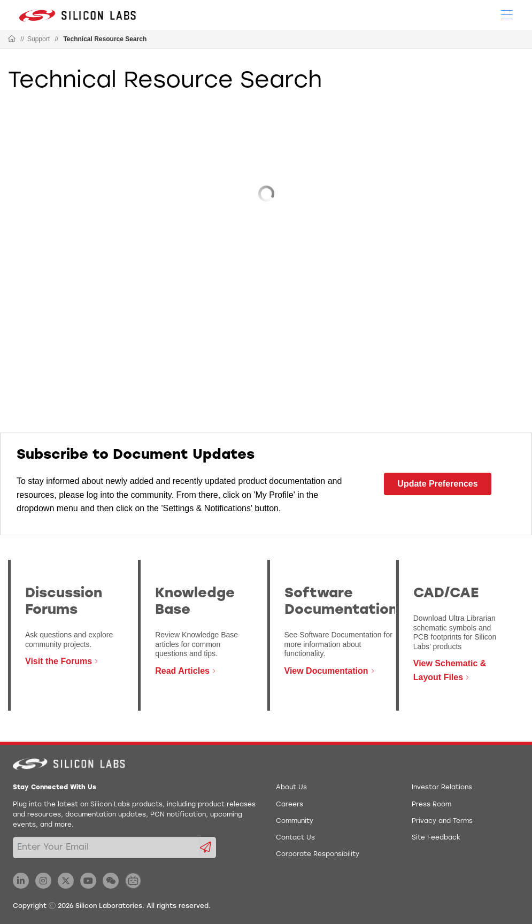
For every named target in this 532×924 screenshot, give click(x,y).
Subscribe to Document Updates (136, 455)
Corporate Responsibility (317, 854)
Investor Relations (442, 787)
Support (38, 39)
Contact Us (295, 838)
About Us (291, 787)
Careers (289, 805)
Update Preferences (437, 483)
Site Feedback (436, 838)
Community (294, 821)
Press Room (431, 805)
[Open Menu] (507, 14)
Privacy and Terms (442, 821)
